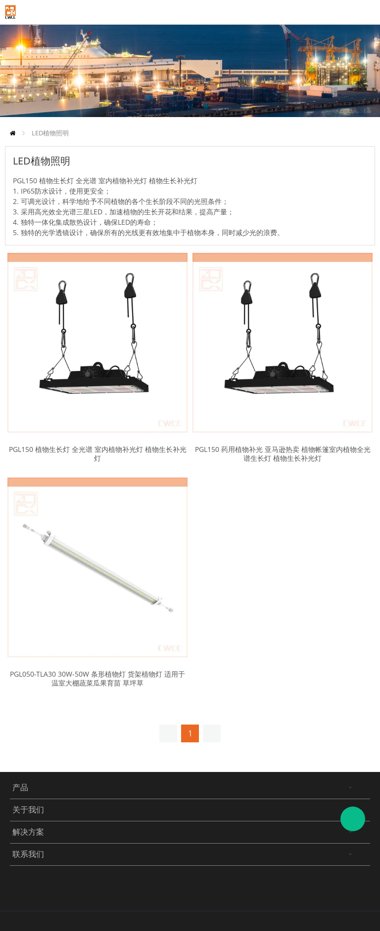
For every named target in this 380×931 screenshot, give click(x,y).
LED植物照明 (50, 132)
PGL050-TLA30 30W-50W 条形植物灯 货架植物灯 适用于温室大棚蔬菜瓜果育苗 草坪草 (97, 679)
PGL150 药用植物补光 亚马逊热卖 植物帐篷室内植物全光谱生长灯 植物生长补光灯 (283, 454)
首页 (12, 133)
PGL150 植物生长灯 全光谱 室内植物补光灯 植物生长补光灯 (98, 454)
